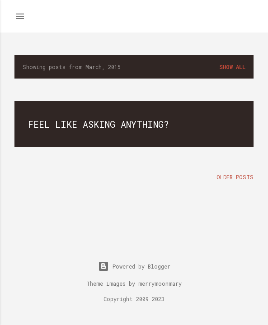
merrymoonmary (160, 283)
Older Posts (235, 177)
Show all (232, 66)
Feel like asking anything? (98, 124)
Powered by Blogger (134, 266)
